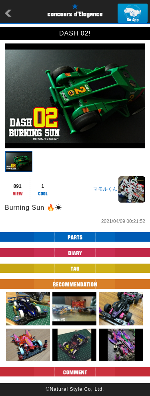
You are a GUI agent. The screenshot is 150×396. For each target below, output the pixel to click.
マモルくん (105, 189)
